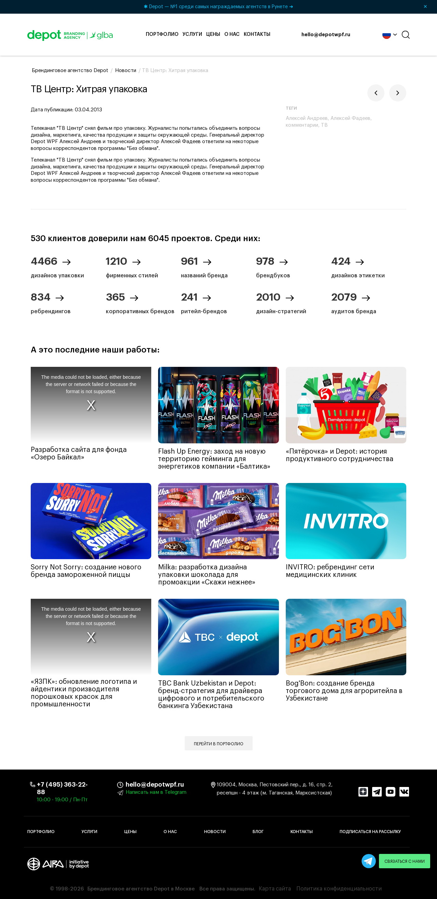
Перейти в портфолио (218, 744)
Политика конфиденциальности (339, 888)
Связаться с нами (404, 861)
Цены (213, 34)
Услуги (192, 34)
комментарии (302, 125)
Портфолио (162, 34)
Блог (258, 832)
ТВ (324, 125)
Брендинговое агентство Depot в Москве (141, 888)
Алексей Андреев (307, 118)
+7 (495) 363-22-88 (62, 788)
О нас (232, 34)
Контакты (257, 34)
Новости (215, 832)
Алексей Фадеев (350, 118)
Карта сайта (275, 888)
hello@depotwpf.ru (325, 34)
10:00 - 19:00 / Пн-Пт (62, 799)
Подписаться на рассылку (370, 832)
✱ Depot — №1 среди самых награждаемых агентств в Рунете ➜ (288, 7)
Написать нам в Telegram (156, 792)
